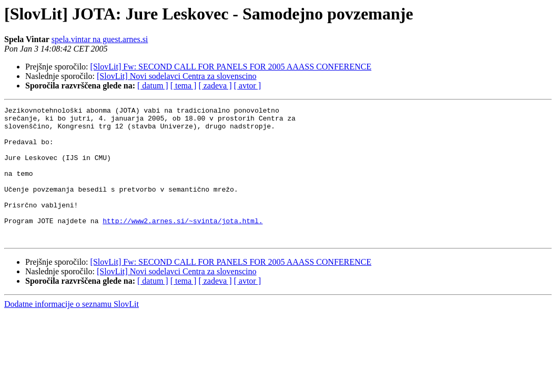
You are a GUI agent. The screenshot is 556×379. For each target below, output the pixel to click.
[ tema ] (183, 85)
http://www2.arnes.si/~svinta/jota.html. (182, 244)
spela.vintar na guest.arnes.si (100, 39)
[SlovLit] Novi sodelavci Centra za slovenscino (176, 76)
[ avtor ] (247, 85)
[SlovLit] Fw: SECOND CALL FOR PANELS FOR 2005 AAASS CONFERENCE (230, 66)
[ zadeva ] (214, 85)
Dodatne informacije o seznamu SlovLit (71, 330)
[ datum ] (152, 85)
